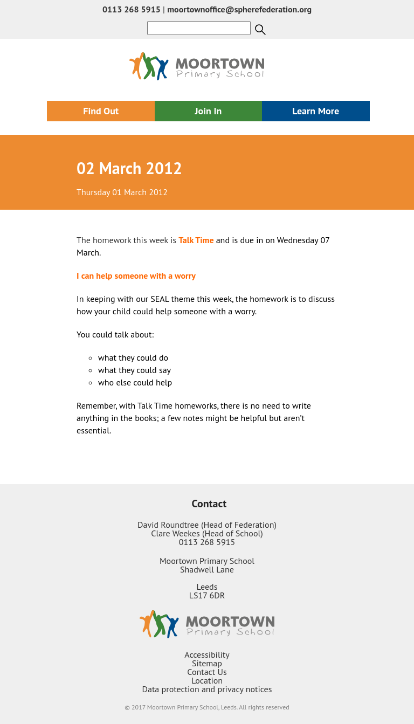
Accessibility (207, 654)
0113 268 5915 (131, 9)
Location (207, 680)
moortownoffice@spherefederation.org (239, 9)
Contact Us (206, 671)
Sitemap (207, 663)
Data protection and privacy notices (207, 689)
